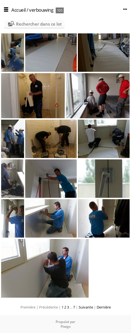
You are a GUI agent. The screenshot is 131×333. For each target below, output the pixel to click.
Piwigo (66, 326)
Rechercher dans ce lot (39, 24)
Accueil (18, 10)
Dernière (104, 307)
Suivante (86, 307)
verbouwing (41, 10)
